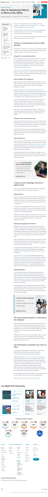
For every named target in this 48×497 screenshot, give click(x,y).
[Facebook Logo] (5, 57)
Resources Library (19, 448)
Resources (19, 444)
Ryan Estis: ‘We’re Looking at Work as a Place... (20, 464)
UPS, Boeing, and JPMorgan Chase (31, 25)
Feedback (2, 456)
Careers (26, 451)
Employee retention (18, 70)
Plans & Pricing (3, 466)
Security (2, 468)
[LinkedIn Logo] (9, 57)
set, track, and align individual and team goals (35, 356)
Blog (18, 450)
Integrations (3, 464)
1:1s (2, 454)
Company (27, 444)
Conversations (3, 452)
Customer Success (10, 448)
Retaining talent (6, 38)
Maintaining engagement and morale (6, 40)
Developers (19, 457)
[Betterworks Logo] (5, 2)
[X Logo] (7, 57)
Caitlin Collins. (33, 95)
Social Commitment (27, 460)
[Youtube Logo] (46, 489)
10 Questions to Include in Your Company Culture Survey (20, 469)
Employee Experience (6, 7)
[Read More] (29, 414)
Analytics (2, 462)
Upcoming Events (18, 455)
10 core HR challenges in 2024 (33, 378)
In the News (27, 449)
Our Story (26, 447)
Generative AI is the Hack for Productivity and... (20, 473)
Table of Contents (6, 24)
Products (3, 444)
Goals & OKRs (3, 450)
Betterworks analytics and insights (39, 144)
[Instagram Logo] (42, 489)
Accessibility (3, 470)
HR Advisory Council (27, 456)
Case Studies (11, 453)
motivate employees (19, 255)
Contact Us (35, 444)
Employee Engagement (3, 458)
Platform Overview (2, 448)
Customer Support (10, 451)
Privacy (26, 453)
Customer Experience (12, 444)
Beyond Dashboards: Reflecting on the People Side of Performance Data (29, 408)
